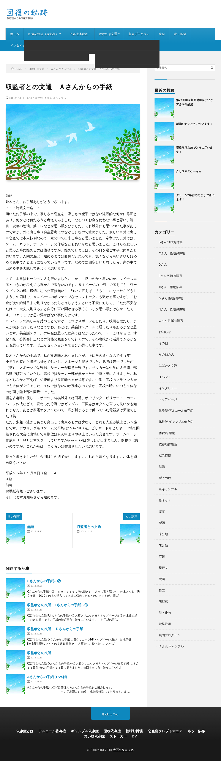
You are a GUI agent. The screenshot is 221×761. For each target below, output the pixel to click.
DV (134, 736)
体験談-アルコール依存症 (176, 410)
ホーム (14, 34)
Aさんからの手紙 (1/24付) (47, 677)
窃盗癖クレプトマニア (165, 731)
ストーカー (118, 736)
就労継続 (165, 455)
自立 (162, 590)
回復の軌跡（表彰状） (43, 34)
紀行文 (163, 567)
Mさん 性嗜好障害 (171, 298)
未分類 (163, 534)
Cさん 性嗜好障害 (172, 253)
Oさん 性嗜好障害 (171, 320)
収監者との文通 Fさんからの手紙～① (57, 605)
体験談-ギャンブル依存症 (176, 421)
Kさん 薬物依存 (170, 287)
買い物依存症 (94, 736)
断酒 (162, 523)
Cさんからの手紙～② (44, 581)
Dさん (163, 264)
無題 (30, 527)
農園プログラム (139, 34)
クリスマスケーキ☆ (188, 171)
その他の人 (166, 354)
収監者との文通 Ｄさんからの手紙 (55, 629)
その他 (163, 343)
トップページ (168, 399)
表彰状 (163, 601)
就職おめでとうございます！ (194, 123)
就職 (162, 466)
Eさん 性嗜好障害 (170, 275)
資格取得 (165, 624)
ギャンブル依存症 (85, 731)
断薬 (162, 511)
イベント (165, 377)
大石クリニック (123, 749)
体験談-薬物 (167, 433)
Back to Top (110, 714)
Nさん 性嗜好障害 (172, 309)
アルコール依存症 (52, 731)
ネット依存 (196, 731)
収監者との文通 (89, 527)
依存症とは (24, 731)
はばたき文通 (108, 34)
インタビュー (19, 45)
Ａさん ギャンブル (55, 98)
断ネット (165, 500)
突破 (162, 556)
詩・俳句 (180, 34)
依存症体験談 (79, 34)
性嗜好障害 (134, 731)
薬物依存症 (112, 731)
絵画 (162, 34)
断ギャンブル (168, 489)
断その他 (165, 478)
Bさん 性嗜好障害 (171, 242)
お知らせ (43, 45)
